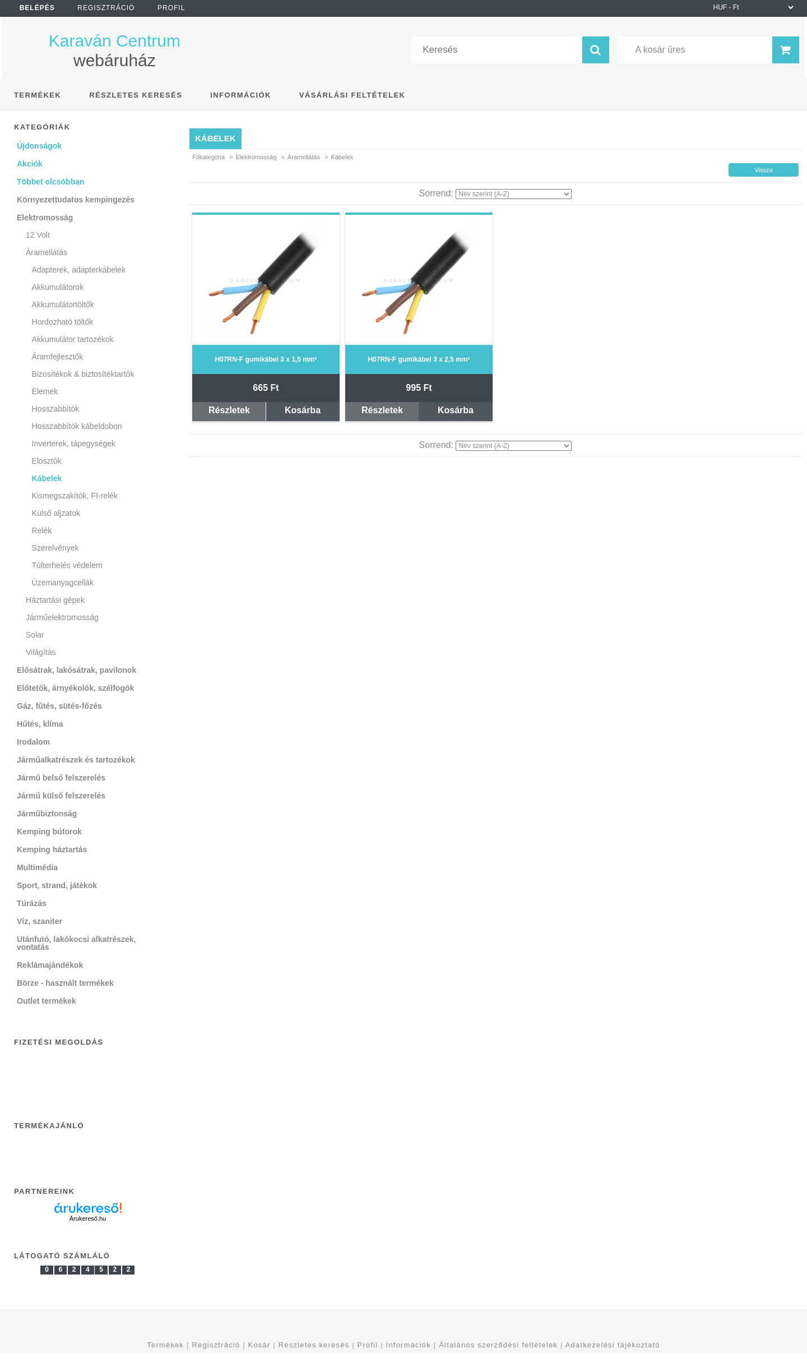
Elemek (45, 391)
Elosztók (47, 460)
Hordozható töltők (63, 321)
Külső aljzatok (56, 513)
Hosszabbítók (56, 408)
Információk (408, 1345)
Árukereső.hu (87, 1218)
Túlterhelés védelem (67, 565)
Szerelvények (55, 547)
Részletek (229, 410)
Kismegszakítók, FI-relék (75, 495)
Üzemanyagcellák (63, 582)
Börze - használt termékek (65, 982)
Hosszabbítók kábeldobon (77, 426)
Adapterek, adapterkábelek (79, 269)
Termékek (165, 1345)
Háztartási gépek (55, 599)
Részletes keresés (314, 1345)
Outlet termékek (46, 1000)
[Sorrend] (514, 194)
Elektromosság (256, 157)
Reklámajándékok (50, 965)
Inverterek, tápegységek (73, 443)
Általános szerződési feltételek (498, 1345)
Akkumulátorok (58, 287)
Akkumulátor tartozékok (73, 339)
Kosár (259, 1345)
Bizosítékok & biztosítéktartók (83, 374)
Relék (42, 530)
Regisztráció (216, 1345)
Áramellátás (303, 157)
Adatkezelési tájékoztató (612, 1345)
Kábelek (47, 478)
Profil (368, 1345)
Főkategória (208, 157)
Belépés (37, 8)
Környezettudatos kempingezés (75, 199)
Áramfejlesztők (58, 356)
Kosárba (303, 410)
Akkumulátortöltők (63, 304)
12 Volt (38, 234)
